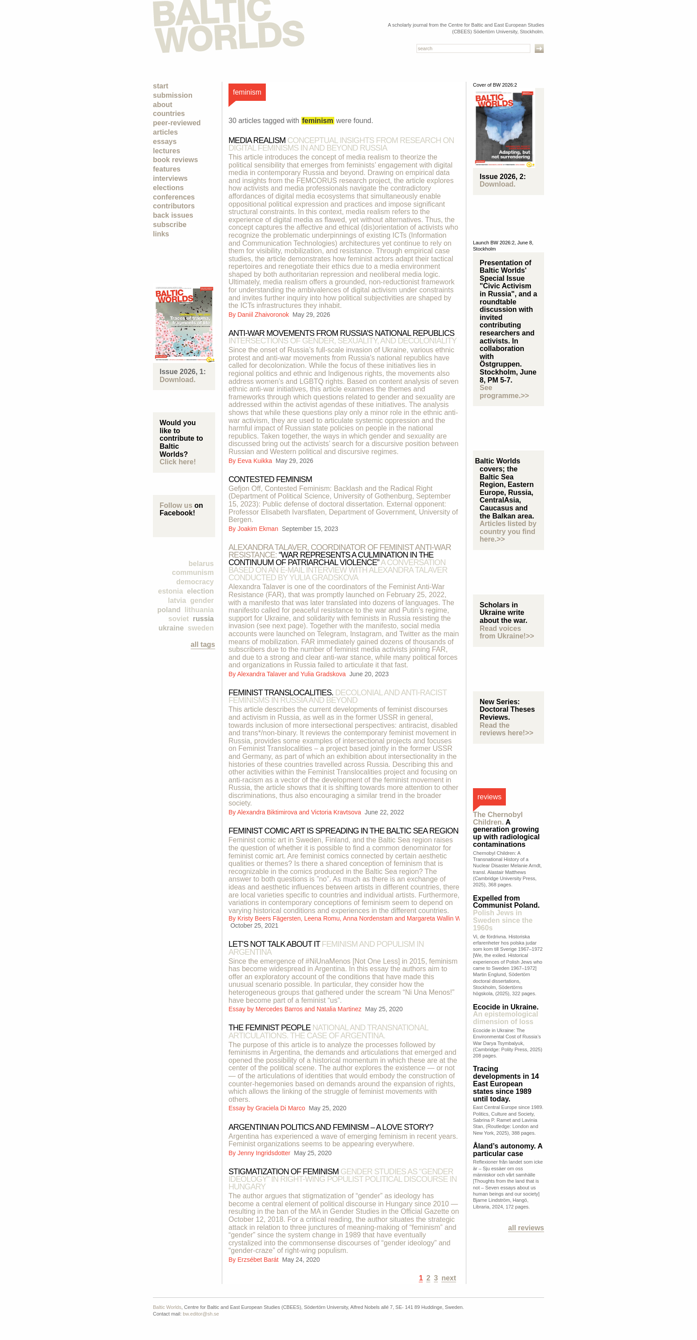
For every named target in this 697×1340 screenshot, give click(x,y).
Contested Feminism (270, 479)
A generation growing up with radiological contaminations (506, 829)
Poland (168, 610)
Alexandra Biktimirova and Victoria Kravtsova (300, 812)
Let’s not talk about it (326, 948)
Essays (164, 141)
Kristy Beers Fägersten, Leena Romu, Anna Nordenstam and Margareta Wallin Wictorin (357, 918)
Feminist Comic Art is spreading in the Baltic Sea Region (343, 830)
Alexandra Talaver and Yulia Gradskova (292, 674)
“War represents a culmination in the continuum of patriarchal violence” (339, 562)
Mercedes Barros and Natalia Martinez (310, 1009)
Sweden (201, 628)
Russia (203, 618)
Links (161, 234)
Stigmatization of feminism (342, 1179)
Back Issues (173, 215)
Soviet (178, 618)
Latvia (177, 600)
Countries (169, 113)
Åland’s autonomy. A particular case (507, 1149)
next (448, 1278)
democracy (195, 582)
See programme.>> (504, 391)
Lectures (166, 151)
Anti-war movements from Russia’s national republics (342, 337)
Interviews (170, 178)
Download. (178, 379)
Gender (202, 600)
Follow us (176, 505)
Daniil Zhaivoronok (264, 314)
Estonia (170, 591)
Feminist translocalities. (337, 696)
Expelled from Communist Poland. (506, 913)
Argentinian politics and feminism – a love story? (330, 1127)
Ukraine (171, 628)
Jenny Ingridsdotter (264, 1153)
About (162, 104)
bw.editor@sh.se (201, 1313)
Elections (168, 187)
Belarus (201, 563)
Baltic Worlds (167, 1307)
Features (166, 169)
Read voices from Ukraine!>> (507, 632)
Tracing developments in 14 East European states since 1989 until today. (506, 1083)
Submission (172, 95)
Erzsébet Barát (258, 1259)
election (200, 591)
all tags (203, 644)
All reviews (526, 1228)
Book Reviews (175, 160)
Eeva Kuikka (255, 460)
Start (160, 86)
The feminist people (328, 1031)
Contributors (174, 206)
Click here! (178, 462)
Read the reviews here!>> (506, 729)
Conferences (174, 197)
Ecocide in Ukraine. (506, 1014)
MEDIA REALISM (341, 144)
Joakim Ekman (258, 528)
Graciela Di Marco (281, 1108)
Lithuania (199, 610)
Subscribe (170, 224)
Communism (193, 572)
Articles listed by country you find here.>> (508, 531)
